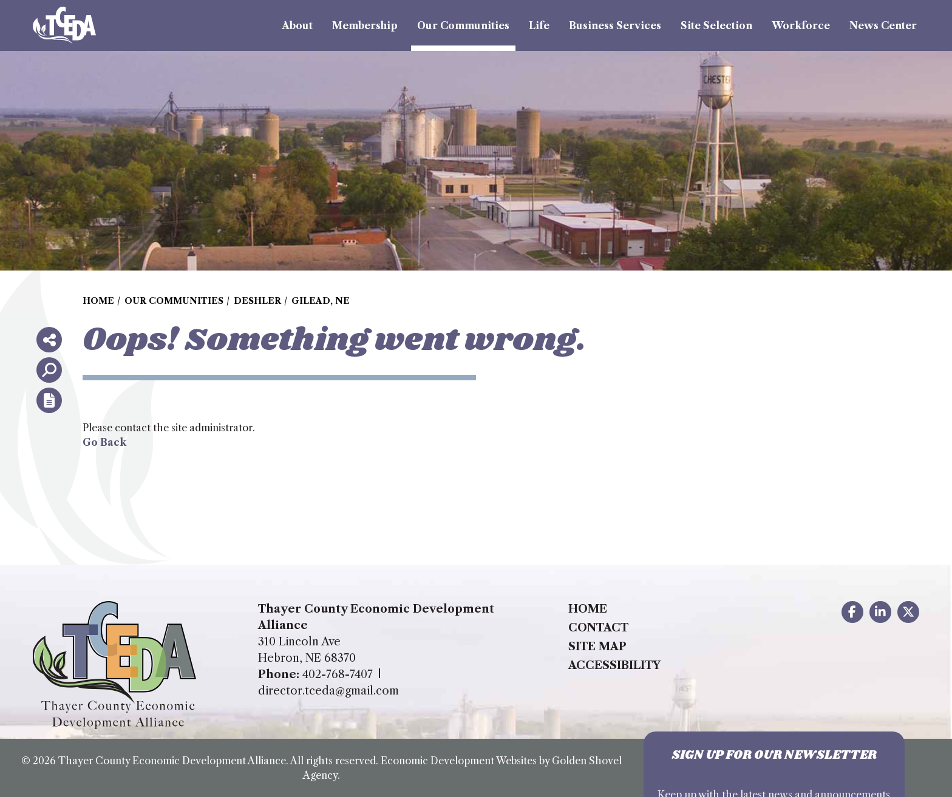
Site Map (597, 646)
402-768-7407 (337, 674)
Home (587, 609)
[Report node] (49, 400)
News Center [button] (883, 25)
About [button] (297, 25)
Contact (598, 627)
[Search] (49, 370)
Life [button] (539, 25)
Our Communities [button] (463, 25)
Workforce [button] (801, 25)
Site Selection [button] (716, 25)
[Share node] (49, 339)
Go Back (104, 442)
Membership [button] (365, 25)
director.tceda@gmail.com (328, 691)
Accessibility (614, 665)
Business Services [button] (615, 25)
